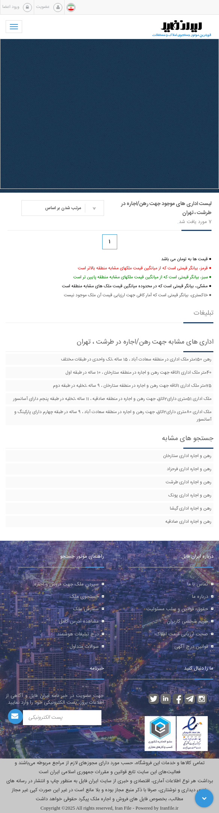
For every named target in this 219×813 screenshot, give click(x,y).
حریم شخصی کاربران (187, 621)
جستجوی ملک (84, 597)
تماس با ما (197, 584)
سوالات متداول (84, 647)
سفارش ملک (86, 609)
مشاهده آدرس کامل (79, 621)
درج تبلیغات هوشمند (78, 634)
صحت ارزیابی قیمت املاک (182, 634)
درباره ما (200, 597)
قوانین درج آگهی (191, 647)
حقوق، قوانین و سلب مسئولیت (177, 609)
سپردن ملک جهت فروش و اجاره (66, 584)
